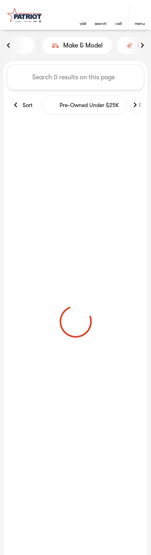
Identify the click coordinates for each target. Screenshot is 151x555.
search (101, 23)
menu (140, 23)
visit (83, 23)
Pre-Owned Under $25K (85, 105)
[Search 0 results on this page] (75, 77)
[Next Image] (142, 45)
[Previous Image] (9, 45)
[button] (83, 15)
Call (119, 23)
